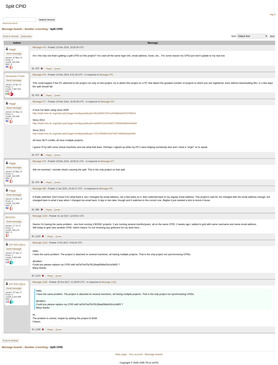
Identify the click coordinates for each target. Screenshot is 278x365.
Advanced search (10, 23)
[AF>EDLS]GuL (17, 244)
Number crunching (36, 29)
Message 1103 (40, 216)
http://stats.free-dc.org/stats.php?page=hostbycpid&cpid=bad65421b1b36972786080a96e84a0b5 (85, 123)
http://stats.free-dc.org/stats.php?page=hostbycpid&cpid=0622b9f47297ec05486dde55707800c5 (84, 113)
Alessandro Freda (15, 76)
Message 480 (39, 188)
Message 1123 (40, 242)
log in (273, 14)
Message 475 (39, 47)
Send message (13, 53)
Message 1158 (40, 282)
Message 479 (39, 161)
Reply (49, 68)
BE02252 (10, 217)
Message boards (12, 29)
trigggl (12, 49)
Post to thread (10, 36)
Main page (121, 354)
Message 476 (39, 74)
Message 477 (39, 101)
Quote (57, 68)
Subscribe (26, 36)
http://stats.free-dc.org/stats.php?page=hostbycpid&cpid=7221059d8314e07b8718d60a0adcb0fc (84, 133)
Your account (136, 354)
